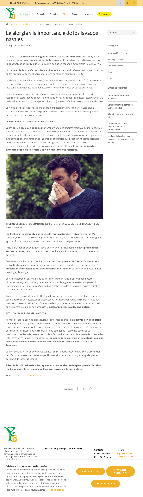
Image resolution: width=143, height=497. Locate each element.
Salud (110, 72)
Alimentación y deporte (117, 53)
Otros (110, 78)
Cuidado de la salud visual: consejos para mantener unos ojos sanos (121, 139)
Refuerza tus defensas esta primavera (120, 97)
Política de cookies (55, 489)
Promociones (104, 14)
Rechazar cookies (105, 483)
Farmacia (41, 14)
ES (120, 3)
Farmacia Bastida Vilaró (20, 24)
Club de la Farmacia (31, 375)
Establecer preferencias (120, 471)
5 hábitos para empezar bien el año (121, 115)
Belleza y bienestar (115, 59)
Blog (65, 14)
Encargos (76, 14)
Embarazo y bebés (115, 66)
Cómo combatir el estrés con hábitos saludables (121, 106)
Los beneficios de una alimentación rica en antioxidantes (117, 126)
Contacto (89, 14)
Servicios (54, 14)
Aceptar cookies (91, 471)
